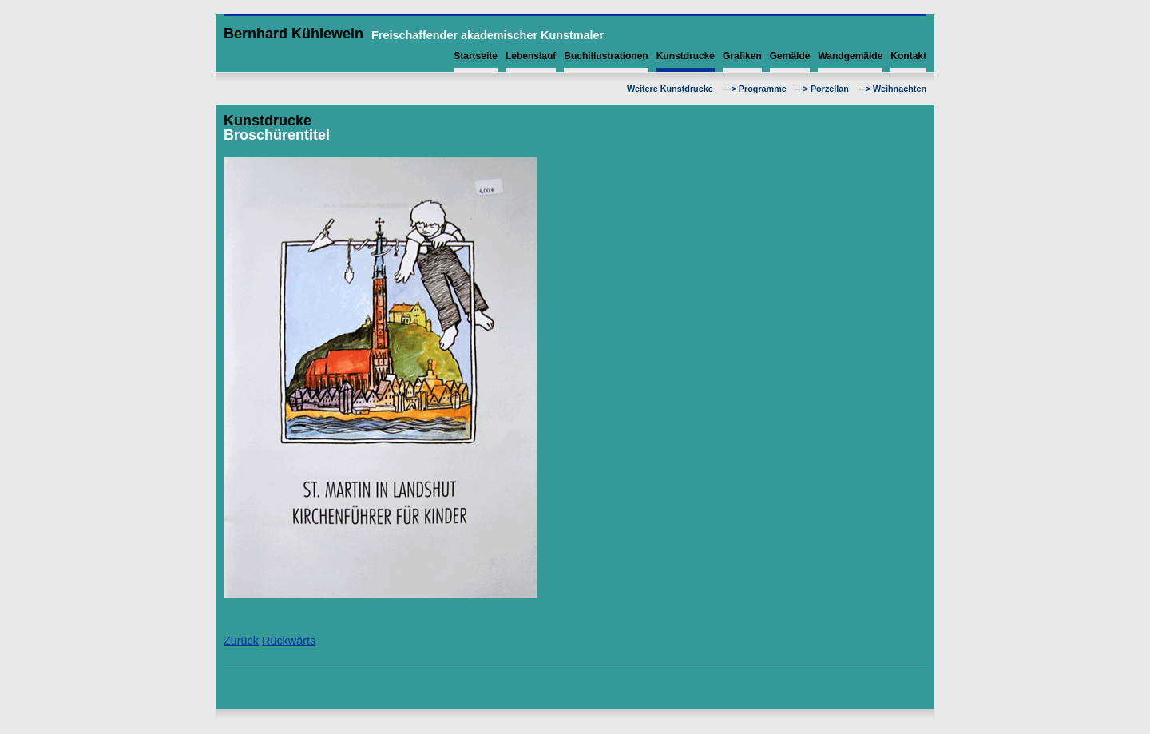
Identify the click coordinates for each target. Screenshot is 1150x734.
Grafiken (742, 55)
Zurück (241, 640)
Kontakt (908, 55)
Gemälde (790, 55)
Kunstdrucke (685, 55)
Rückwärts (288, 640)
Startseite (476, 55)
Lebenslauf (531, 55)
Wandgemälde (850, 55)
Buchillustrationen (606, 55)
